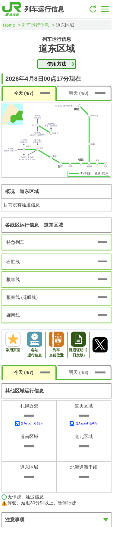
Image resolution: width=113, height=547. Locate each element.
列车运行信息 (35, 25)
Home (9, 25)
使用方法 (56, 64)
